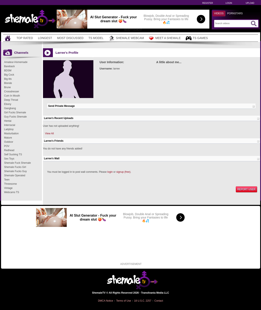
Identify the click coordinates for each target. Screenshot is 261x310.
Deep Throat (11, 99)
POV (6, 146)
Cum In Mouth (12, 95)
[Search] (232, 23)
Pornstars (235, 13)
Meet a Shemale (165, 38)
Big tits (8, 78)
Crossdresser (11, 91)
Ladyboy (9, 129)
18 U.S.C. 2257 (142, 300)
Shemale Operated (14, 175)
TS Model (96, 38)
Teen (7, 179)
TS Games (197, 38)
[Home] (8, 38)
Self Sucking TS (13, 154)
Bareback (9, 66)
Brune (7, 87)
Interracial (9, 125)
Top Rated (25, 38)
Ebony (7, 104)
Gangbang (10, 108)
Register (207, 3)
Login (229, 3)
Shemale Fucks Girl (15, 167)
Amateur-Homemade (15, 62)
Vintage (8, 188)
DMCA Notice (105, 300)
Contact (158, 300)
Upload (250, 3)
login (110, 171)
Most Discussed (70, 38)
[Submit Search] (254, 23)
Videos (219, 13)
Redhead (9, 150)
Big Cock (9, 74)
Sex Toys (9, 158)
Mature (8, 137)
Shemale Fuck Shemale (17, 162)
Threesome (10, 183)
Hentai (8, 120)
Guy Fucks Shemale (15, 116)
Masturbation (11, 133)
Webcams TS (11, 192)
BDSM (8, 70)
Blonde (8, 83)
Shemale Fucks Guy (15, 171)
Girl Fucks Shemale (15, 112)
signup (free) (123, 171)
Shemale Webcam (126, 38)
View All (49, 133)
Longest (45, 38)
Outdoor (8, 141)
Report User (246, 189)
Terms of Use (123, 300)
